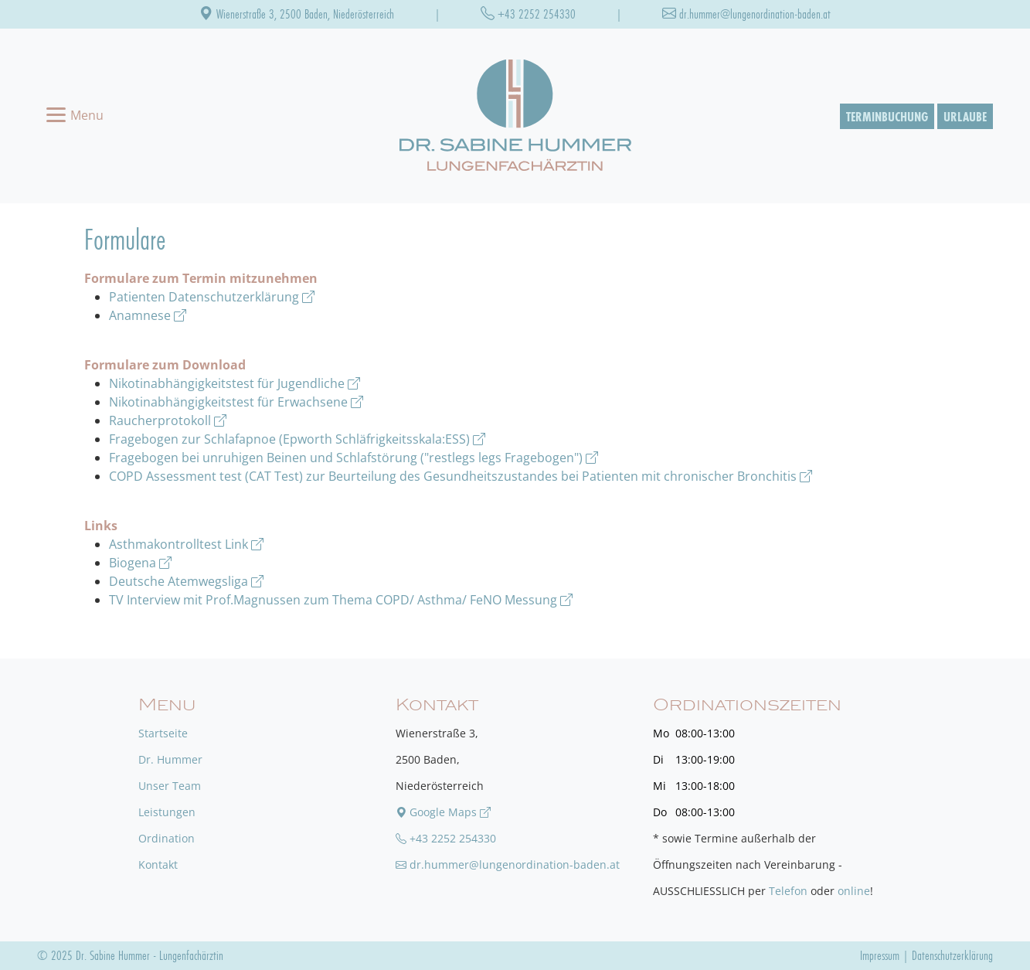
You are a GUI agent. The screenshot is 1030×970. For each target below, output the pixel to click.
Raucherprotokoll (167, 420)
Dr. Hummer (170, 759)
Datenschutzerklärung (952, 955)
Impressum (879, 955)
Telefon (788, 890)
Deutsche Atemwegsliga (186, 581)
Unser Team (169, 785)
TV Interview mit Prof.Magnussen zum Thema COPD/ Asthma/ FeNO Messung (341, 599)
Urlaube (965, 116)
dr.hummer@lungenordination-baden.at (746, 13)
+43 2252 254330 (528, 13)
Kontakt (158, 864)
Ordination (166, 838)
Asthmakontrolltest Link (186, 544)
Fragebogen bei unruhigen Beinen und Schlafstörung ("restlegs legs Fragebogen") (353, 457)
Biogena (140, 562)
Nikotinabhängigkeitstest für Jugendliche (234, 383)
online (854, 890)
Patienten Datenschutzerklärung (211, 296)
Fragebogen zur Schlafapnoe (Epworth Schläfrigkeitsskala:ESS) (297, 439)
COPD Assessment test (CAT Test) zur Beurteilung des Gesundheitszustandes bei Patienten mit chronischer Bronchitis (460, 476)
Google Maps (443, 812)
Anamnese (147, 315)
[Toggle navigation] (75, 116)
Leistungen (166, 812)
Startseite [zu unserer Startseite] (163, 733)
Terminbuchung (887, 116)
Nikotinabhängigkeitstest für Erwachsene (236, 401)
